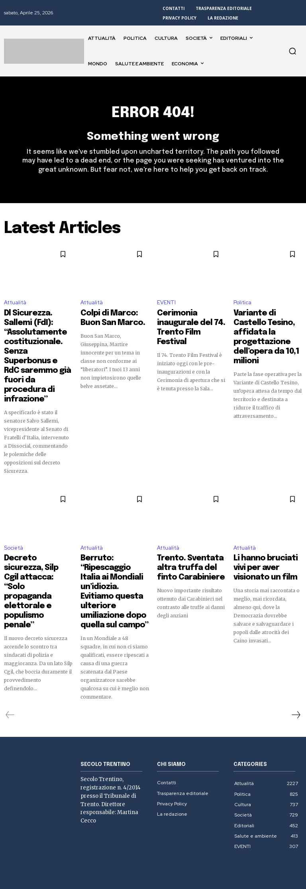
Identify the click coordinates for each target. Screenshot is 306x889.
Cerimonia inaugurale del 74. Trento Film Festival (186, 323)
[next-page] (295, 640)
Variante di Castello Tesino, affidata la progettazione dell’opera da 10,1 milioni (266, 327)
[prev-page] (10, 640)
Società (13, 506)
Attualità (15, 306)
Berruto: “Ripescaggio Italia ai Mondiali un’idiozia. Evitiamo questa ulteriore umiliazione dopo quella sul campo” (113, 534)
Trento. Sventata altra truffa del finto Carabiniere (189, 523)
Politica (242, 306)
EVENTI (166, 306)
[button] (292, 51)
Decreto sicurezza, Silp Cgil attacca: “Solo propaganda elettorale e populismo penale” (36, 526)
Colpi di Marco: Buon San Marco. (109, 320)
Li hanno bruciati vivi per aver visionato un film (266, 519)
